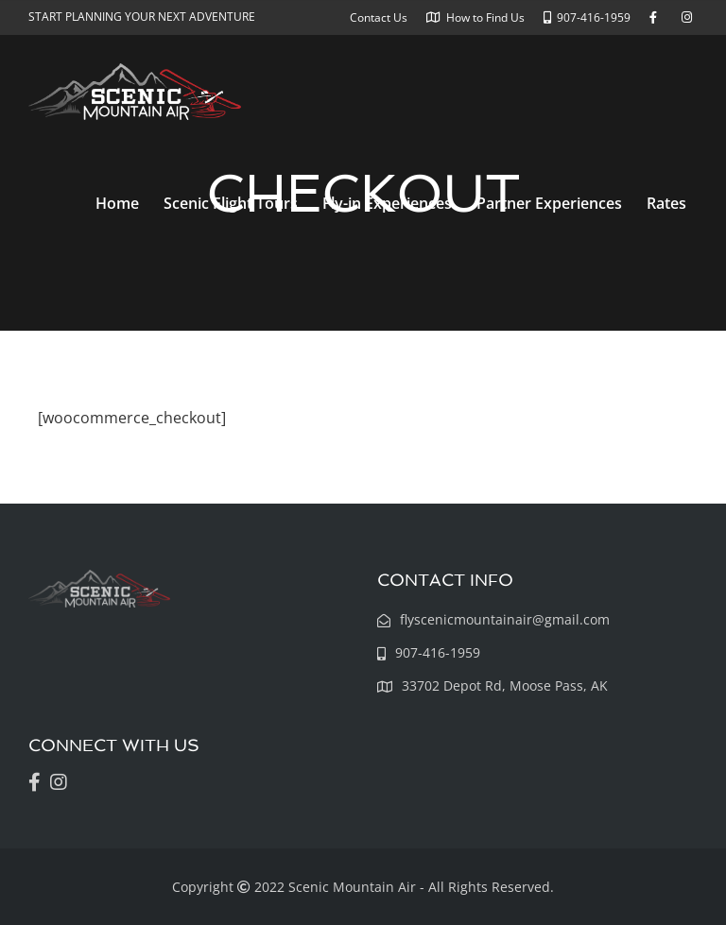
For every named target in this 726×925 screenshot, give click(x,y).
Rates (666, 203)
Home (117, 203)
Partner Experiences (549, 203)
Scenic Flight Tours (231, 203)
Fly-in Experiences (387, 203)
